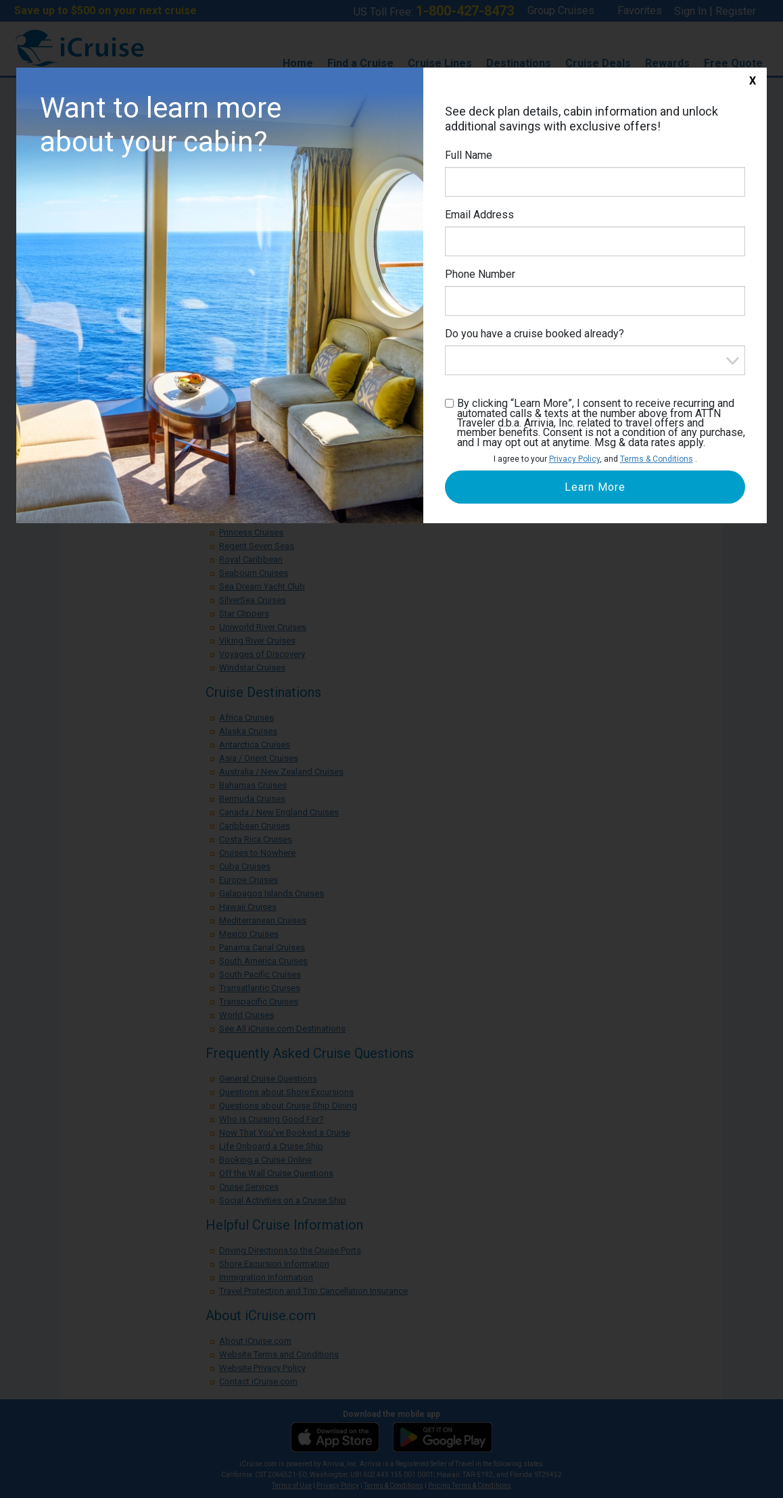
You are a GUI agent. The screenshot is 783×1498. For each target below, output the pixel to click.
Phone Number (480, 274)
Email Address (479, 214)
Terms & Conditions (656, 459)
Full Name (468, 155)
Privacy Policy (574, 459)
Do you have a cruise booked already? (534, 333)
